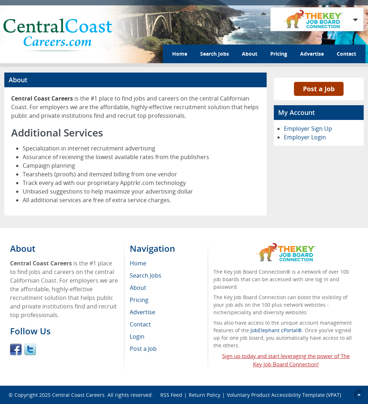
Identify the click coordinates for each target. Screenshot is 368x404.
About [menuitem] (138, 288)
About (249, 53)
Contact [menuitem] (140, 324)
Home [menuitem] (138, 263)
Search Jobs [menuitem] (145, 275)
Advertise (312, 53)
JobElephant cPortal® (276, 330)
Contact (346, 53)
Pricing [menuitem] (139, 300)
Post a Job (319, 88)
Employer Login (305, 137)
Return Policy (204, 394)
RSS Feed (171, 394)
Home (179, 53)
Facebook (16, 349)
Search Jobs (214, 53)
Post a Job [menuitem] (143, 349)
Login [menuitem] (137, 336)
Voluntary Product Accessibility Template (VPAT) (284, 394)
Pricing (278, 53)
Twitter (30, 349)
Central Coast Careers (78, 394)
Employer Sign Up (308, 129)
